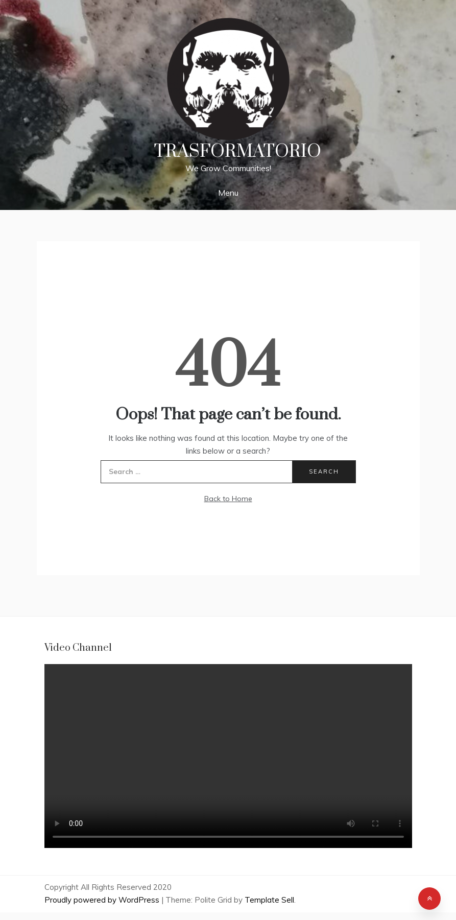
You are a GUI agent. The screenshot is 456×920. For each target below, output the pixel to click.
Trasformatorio (237, 151)
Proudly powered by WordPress (102, 900)
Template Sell (269, 900)
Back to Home (228, 498)
